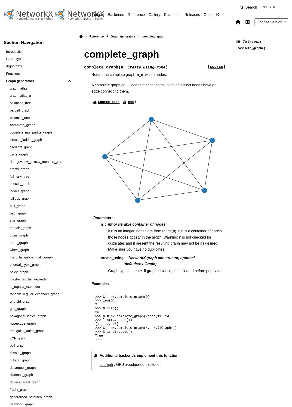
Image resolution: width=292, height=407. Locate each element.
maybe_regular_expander (29, 279)
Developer (172, 15)
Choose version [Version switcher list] (270, 22)
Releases (192, 15)
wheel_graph (19, 250)
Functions (13, 73)
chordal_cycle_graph (25, 265)
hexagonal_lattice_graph (28, 316)
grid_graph (18, 309)
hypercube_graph (23, 323)
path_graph (18, 213)
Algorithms (14, 66)
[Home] (81, 36)
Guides (209, 15)
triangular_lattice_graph (27, 331)
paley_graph (19, 272)
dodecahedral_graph (25, 382)
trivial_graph (19, 235)
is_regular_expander (25, 287)
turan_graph (19, 243)
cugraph (106, 365)
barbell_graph (20, 110)
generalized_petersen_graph (31, 397)
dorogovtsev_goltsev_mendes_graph (37, 162)
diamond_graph (21, 375)
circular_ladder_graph (26, 140)
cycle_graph (19, 154)
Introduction (14, 51)
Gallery (154, 15)
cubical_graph (20, 360)
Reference (136, 15)
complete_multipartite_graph (31, 132)
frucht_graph (19, 389)
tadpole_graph (20, 228)
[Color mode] (285, 7)
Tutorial (98, 15)
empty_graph (19, 169)
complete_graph (22, 125)
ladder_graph (19, 191)
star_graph (18, 220)
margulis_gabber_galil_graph (31, 257)
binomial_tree (20, 118)
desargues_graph (23, 368)
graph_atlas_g (20, 95)
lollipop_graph (20, 198)
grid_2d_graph (20, 301)
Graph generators (20, 81)
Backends (116, 15)
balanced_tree (20, 103)
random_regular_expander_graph (34, 294)
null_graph (17, 206)
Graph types (15, 59)
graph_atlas (18, 88)
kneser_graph (20, 184)
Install (83, 15)
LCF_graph (18, 338)
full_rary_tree (19, 176)
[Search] (258, 7)
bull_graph (17, 345)
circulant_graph (21, 147)
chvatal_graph (20, 353)
